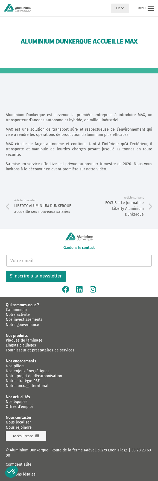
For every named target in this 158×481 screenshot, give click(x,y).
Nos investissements (24, 319)
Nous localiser (18, 422)
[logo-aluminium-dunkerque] (17, 8)
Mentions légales (21, 474)
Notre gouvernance (22, 324)
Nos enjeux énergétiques (27, 371)
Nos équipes (17, 401)
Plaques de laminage (24, 340)
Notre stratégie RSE (23, 381)
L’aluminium (16, 309)
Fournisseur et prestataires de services (40, 350)
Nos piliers (15, 366)
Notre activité (18, 314)
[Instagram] (93, 289)
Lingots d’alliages (21, 345)
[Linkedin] (79, 289)
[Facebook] (65, 289)
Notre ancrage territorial (27, 385)
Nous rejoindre (19, 427)
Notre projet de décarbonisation (34, 376)
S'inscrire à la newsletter (36, 276)
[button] (120, 8)
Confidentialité (18, 464)
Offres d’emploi (19, 406)
